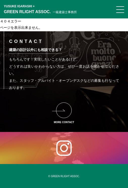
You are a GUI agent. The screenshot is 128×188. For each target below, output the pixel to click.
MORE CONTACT (64, 122)
